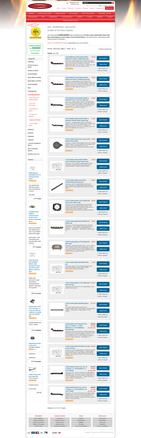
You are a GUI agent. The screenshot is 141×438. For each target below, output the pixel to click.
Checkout (109, 8)
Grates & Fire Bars (70, 27)
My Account (78, 8)
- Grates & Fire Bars (35, 120)
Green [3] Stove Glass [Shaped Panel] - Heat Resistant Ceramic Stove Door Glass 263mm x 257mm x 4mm (34, 265)
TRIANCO (110, 17)
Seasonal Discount (38, 420)
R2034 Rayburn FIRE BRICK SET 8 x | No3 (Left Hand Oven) (35, 175)
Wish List (102, 422)
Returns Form (60, 422)
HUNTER (89, 17)
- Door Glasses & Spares (33, 109)
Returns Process (60, 420)
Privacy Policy (39, 426)
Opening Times (60, 424)
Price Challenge (38, 418)
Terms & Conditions (102, 426)
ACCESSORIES (73, 13)
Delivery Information (38, 424)
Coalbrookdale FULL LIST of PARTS (78, 43)
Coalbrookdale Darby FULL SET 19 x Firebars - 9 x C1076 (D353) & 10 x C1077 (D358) (76, 389)
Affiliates (81, 422)
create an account (108, 5)
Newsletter (102, 424)
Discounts (85, 8)
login (100, 5)
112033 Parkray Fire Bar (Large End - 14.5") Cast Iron (35, 376)
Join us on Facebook (81, 426)
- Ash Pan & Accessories (32, 104)
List (54, 53)
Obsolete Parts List (33, 154)
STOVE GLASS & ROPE (44, 13)
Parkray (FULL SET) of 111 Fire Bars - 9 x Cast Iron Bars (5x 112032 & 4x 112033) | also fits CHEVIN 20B (35, 311)
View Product (103, 58)
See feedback (35, 53)
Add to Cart (103, 64)
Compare (64, 8)
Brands (81, 418)
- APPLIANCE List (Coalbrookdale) (34, 98)
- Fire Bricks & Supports (33, 115)
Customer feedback (59, 426)
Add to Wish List (103, 68)
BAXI (43, 17)
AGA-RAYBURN (32, 17)
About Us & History (38, 422)
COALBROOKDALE (67, 17)
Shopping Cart (100, 8)
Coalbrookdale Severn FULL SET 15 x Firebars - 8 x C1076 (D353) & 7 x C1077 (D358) (76, 368)
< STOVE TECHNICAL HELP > (70, 20)
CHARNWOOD (53, 17)
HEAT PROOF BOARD (88, 13)
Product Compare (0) (105, 49)
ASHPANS (31, 13)
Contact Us (92, 8)
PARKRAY (99, 17)
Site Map (81, 424)
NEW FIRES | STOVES (104, 13)
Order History (102, 420)
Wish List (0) (71, 8)
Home (58, 8)
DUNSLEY (80, 17)
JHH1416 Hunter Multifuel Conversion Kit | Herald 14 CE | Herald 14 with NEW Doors (35, 216)
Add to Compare (102, 70)
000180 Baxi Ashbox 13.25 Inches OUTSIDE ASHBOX (35, 345)
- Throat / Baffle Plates (33, 124)
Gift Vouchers (81, 420)
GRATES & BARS (60, 13)
